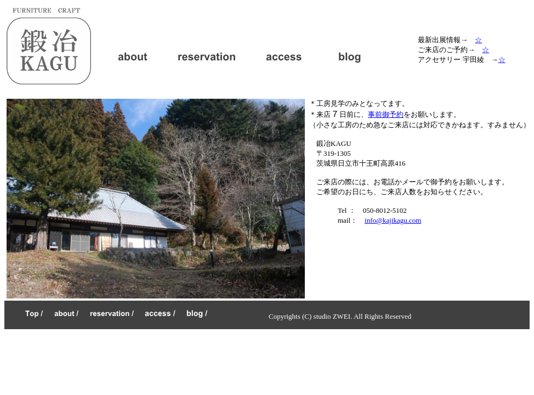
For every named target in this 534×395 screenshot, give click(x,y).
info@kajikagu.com (393, 220)
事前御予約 (386, 114)
